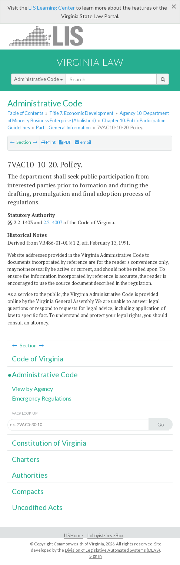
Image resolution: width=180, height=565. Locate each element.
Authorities (30, 475)
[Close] (174, 6)
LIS (50, 35)
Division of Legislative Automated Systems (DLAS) (112, 550)
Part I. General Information (63, 127)
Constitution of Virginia (49, 443)
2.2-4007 (52, 222)
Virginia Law (90, 62)
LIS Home (73, 535)
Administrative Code (38, 79)
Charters (26, 459)
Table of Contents (25, 113)
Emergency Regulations (41, 398)
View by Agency (32, 388)
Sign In (95, 556)
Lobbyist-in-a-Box (105, 535)
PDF (65, 142)
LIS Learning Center (52, 7)
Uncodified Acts (37, 507)
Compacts (28, 491)
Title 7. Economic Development (81, 113)
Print (48, 142)
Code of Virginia (37, 358)
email (83, 142)
